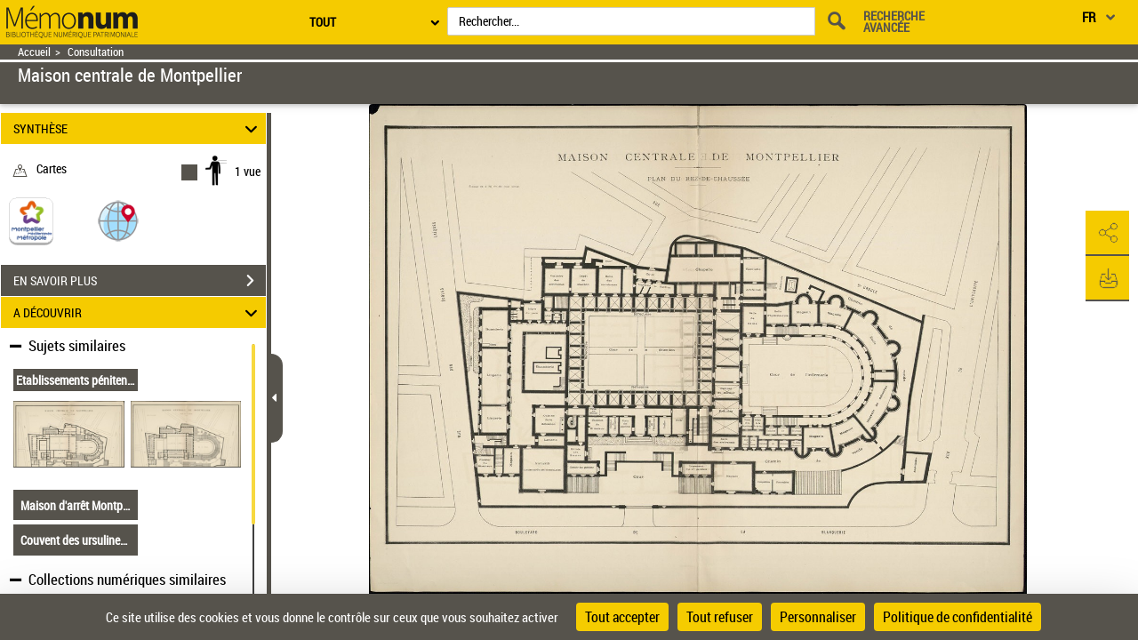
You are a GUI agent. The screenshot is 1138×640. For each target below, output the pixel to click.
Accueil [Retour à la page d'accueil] (34, 52)
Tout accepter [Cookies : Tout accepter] (622, 617)
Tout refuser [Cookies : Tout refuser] (719, 617)
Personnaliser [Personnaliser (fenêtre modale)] (818, 617)
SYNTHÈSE (138, 128)
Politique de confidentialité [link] (957, 617)
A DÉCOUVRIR (138, 312)
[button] (118, 220)
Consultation (96, 52)
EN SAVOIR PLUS (139, 280)
